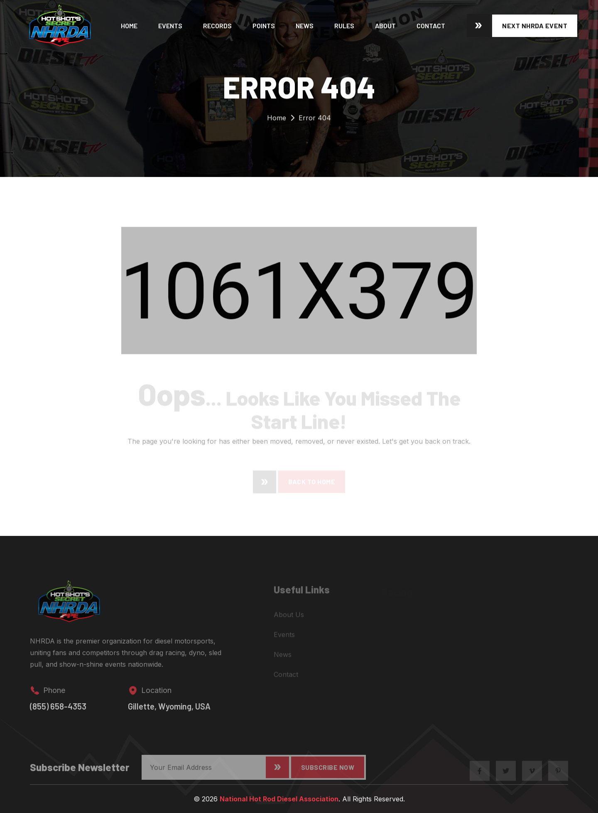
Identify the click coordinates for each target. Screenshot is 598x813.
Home (129, 25)
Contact (431, 25)
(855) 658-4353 (58, 711)
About (385, 25)
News (305, 25)
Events (170, 25)
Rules (344, 25)
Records (217, 25)
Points (263, 25)
